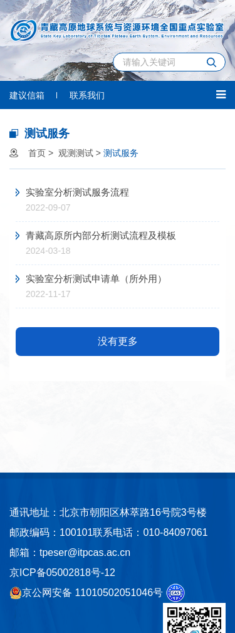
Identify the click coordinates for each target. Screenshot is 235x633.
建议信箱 (26, 95)
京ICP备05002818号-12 (62, 572)
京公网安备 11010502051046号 (86, 593)
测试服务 (120, 153)
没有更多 (118, 341)
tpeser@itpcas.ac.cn (84, 552)
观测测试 (75, 153)
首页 (37, 153)
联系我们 (87, 95)
